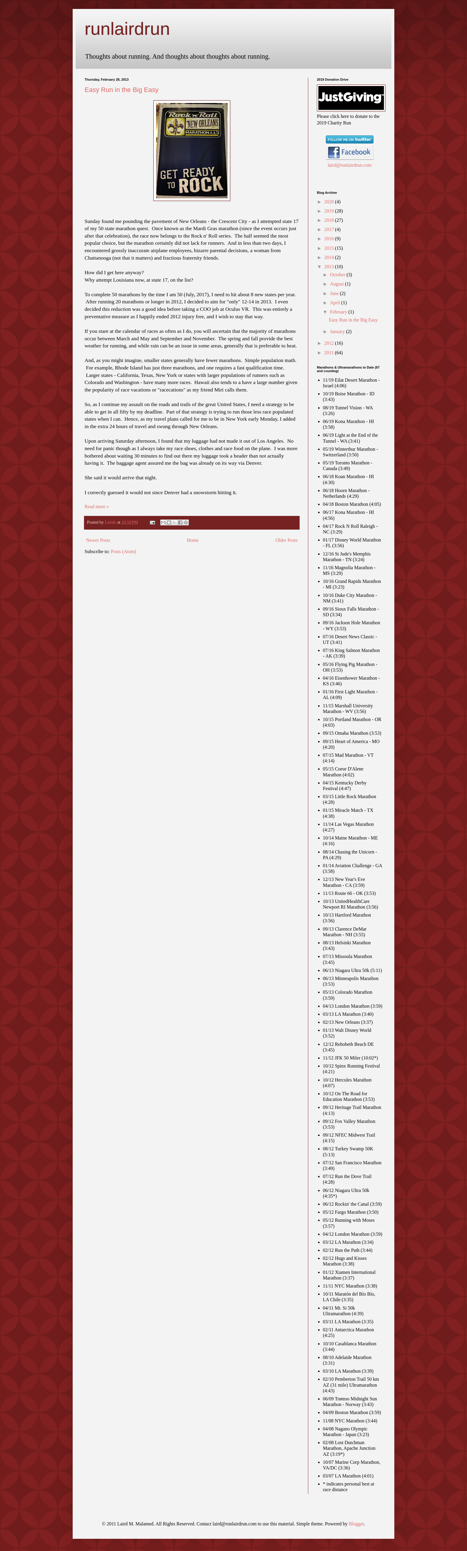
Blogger (356, 1523)
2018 (329, 220)
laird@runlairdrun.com (350, 165)
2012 (329, 343)
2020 (329, 201)
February (339, 311)
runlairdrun (127, 29)
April (335, 302)
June (335, 293)
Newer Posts (98, 540)
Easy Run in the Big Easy (121, 89)
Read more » (97, 506)
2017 (329, 229)
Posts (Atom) (123, 551)
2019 (329, 210)
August (337, 283)
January (338, 331)
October (338, 274)
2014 (329, 257)
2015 (329, 248)
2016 (329, 238)
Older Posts (286, 540)
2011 (329, 352)
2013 (329, 266)
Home (193, 540)
